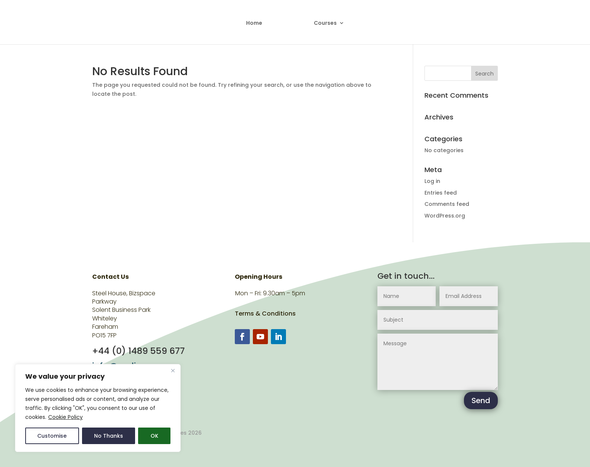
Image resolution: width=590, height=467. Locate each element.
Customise (52, 436)
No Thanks (108, 436)
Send (480, 400)
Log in (432, 181)
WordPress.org (444, 215)
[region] (98, 408)
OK (154, 436)
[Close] (172, 370)
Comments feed (446, 204)
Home (254, 23)
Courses (325, 23)
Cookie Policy (65, 417)
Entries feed (440, 192)
